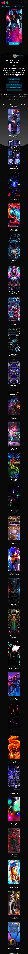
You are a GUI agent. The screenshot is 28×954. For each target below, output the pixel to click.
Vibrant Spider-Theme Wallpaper (14, 699)
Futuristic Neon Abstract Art (14, 636)
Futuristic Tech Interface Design (14, 605)
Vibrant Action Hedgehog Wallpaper (14, 573)
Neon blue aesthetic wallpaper (14, 87)
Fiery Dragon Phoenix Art (14, 761)
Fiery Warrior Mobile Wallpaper (14, 855)
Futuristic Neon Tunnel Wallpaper (14, 198)
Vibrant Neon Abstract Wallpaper (14, 824)
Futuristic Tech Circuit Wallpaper (14, 386)
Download (14, 43)
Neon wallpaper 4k (14, 82)
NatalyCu (18, 56)
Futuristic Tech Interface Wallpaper (14, 355)
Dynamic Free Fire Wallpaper (14, 448)
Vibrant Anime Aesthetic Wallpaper (14, 667)
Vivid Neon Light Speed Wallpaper (14, 511)
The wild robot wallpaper (14, 79)
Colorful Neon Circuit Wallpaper (14, 730)
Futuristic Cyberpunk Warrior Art (14, 292)
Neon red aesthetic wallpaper (14, 89)
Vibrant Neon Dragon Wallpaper (14, 230)
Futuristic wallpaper (18, 6)
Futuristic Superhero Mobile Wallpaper (14, 136)
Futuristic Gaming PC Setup (14, 323)
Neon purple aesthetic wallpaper (14, 84)
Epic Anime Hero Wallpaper (14, 886)
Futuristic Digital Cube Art (14, 261)
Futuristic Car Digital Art (14, 948)
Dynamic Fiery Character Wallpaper (14, 917)
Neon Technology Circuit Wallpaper (14, 167)
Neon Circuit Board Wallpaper (14, 792)
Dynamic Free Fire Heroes (14, 417)
